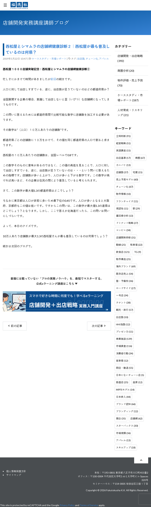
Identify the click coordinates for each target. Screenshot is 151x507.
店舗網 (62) (136, 418)
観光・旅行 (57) (124, 309)
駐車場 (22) (136, 244)
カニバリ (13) (123, 165)
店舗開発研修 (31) (126, 237)
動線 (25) (121, 244)
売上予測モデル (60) (127, 179)
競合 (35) (121, 418)
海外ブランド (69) (126, 266)
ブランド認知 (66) (126, 404)
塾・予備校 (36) (124, 280)
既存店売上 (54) (124, 273)
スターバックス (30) (127, 425)
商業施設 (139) (124, 338)
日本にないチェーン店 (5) (130, 375)
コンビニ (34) (123, 230)
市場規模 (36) (123, 433)
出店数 (81, 58)
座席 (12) (137, 382)
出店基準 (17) (123, 157)
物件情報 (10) (123, 193)
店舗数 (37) (122, 172)
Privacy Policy (67, 505)
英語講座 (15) (123, 150)
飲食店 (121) (123, 251)
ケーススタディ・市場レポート (49, 58)
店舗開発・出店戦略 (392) (130, 58)
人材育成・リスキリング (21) (130, 112)
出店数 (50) (122, 317)
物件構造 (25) (123, 259)
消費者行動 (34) (124, 353)
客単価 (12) (122, 360)
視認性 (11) (122, 208)
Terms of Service (89, 505)
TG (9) (137, 251)
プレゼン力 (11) (124, 331)
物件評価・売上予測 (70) (130, 83)
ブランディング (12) (127, 411)
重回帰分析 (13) (124, 215)
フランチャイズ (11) (127, 201)
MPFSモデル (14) (125, 389)
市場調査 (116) (124, 346)
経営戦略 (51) (123, 143)
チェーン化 (92, 58)
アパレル (104, 58)
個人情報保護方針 (16, 471)
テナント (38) (123, 302)
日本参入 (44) (123, 396)
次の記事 (99, 325)
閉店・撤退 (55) (124, 367)
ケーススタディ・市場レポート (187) (130, 97)
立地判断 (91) (123, 136)
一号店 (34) (122, 295)
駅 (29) (136, 208)
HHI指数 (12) (123, 324)
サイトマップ (13, 474)
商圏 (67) (140, 157)
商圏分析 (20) (125, 70)
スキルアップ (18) (126, 447)
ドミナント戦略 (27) (127, 222)
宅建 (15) (137, 172)
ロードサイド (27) (126, 288)
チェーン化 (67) (124, 186)
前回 (53, 79)
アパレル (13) (123, 440)
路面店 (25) (122, 382)
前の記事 (15, 325)
